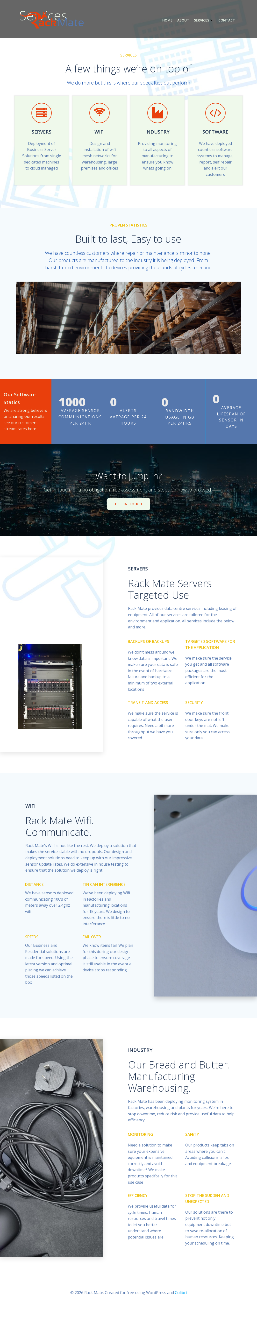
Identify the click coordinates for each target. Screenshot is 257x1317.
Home (167, 20)
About (183, 20)
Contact (226, 20)
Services (203, 20)
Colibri (181, 1302)
